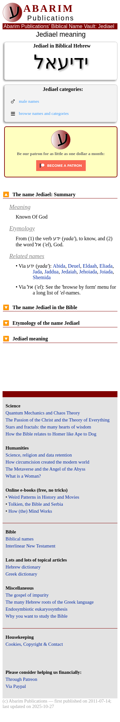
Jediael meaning (25, 338)
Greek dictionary (21, 574)
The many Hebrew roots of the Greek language (49, 602)
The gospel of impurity (27, 595)
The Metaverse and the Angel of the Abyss (45, 469)
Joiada (106, 271)
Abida (59, 266)
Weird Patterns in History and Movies (43, 497)
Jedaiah (68, 271)
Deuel (74, 266)
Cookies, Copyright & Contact (34, 644)
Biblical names (19, 538)
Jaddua (51, 271)
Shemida (42, 277)
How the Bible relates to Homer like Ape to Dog (50, 433)
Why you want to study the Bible (36, 616)
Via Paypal (15, 686)
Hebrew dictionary (22, 566)
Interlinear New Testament (30, 545)
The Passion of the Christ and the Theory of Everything (57, 419)
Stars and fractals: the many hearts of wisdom (48, 426)
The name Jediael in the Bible (40, 307)
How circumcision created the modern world (47, 462)
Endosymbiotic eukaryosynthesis (36, 609)
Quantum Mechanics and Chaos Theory (42, 412)
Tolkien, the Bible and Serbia (35, 504)
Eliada (106, 266)
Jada (37, 271)
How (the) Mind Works (30, 511)
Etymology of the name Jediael (41, 323)
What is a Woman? (23, 476)
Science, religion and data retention (38, 455)
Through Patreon (21, 679)
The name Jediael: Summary (39, 194)
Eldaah (90, 266)
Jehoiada (88, 271)
